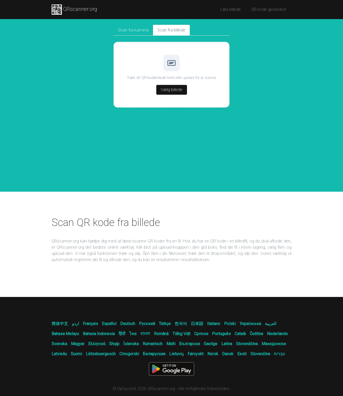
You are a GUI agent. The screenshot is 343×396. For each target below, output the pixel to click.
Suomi (76, 353)
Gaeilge (210, 343)
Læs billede (231, 9)
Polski (230, 323)
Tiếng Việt (181, 333)
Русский (147, 323)
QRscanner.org (74, 9)
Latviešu (59, 353)
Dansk (227, 353)
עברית (279, 353)
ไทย (132, 333)
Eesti (242, 353)
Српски (201, 333)
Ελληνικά (96, 343)
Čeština (256, 333)
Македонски (274, 343)
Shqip (114, 343)
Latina (226, 343)
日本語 (197, 323)
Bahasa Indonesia (99, 333)
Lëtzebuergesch (101, 353)
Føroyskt (195, 353)
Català (240, 333)
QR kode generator (268, 9)
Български (189, 343)
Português (221, 333)
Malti (170, 343)
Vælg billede (172, 89)
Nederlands (277, 333)
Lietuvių (176, 353)
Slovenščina (247, 343)
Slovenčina (260, 353)
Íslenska (131, 343)
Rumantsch (152, 343)
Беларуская (154, 353)
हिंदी (122, 333)
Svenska (59, 343)
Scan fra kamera (133, 30)
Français (90, 323)
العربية (270, 323)
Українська (250, 323)
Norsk (212, 353)
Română (161, 333)
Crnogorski (129, 353)
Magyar (77, 343)
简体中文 (60, 323)
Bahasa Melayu (65, 333)
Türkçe (165, 323)
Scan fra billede (171, 30)
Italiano (213, 323)
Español (109, 323)
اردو (75, 323)
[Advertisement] (171, 153)
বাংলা (145, 333)
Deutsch (127, 323)
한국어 (181, 323)
